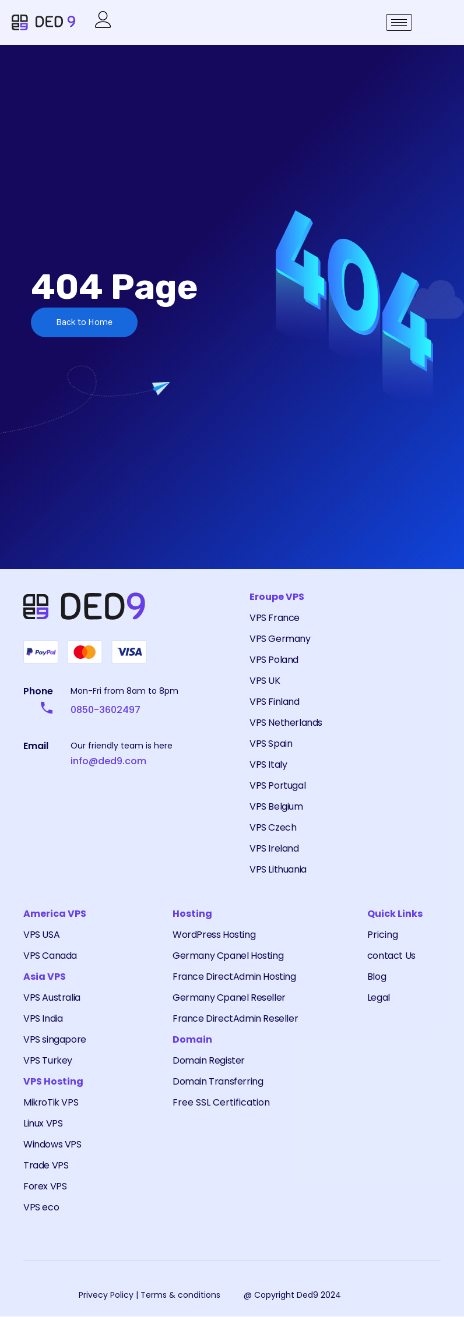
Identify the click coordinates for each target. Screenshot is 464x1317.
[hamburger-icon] (399, 23)
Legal (378, 998)
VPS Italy (268, 765)
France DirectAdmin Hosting (234, 977)
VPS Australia (51, 998)
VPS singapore (54, 1040)
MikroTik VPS (50, 1103)
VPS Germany (280, 639)
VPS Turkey (47, 1061)
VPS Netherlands (285, 723)
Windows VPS (52, 1145)
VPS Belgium (276, 807)
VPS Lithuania (278, 870)
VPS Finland (274, 702)
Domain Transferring (218, 1082)
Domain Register (209, 1061)
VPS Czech (272, 828)
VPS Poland (273, 660)
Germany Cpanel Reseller (229, 998)
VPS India (42, 1019)
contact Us (391, 956)
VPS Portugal (277, 786)
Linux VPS (42, 1124)
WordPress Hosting (214, 935)
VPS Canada (50, 956)
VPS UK (264, 681)
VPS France (274, 618)
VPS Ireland (274, 849)
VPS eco (41, 1207)
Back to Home (85, 323)
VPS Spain (270, 744)
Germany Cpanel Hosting (228, 956)
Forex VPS (44, 1187)
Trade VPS (45, 1166)
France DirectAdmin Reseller (235, 1019)
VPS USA (41, 935)
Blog (376, 977)
